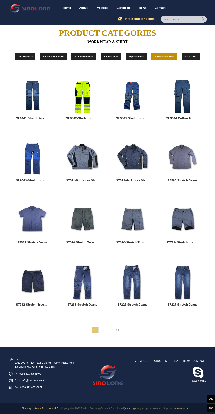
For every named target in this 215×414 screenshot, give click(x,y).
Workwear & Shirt (164, 56)
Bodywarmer (111, 56)
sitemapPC (52, 408)
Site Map (26, 408)
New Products (25, 56)
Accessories (191, 56)
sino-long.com (132, 408)
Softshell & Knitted (53, 56)
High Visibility (136, 56)
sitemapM (38, 408)
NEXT (115, 330)
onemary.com (181, 408)
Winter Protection (83, 56)
